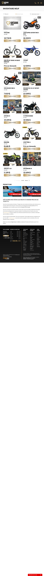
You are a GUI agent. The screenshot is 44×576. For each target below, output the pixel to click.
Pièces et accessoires (38, 246)
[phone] (35, 3)
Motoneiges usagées (31, 242)
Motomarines (25, 241)
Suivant (27, 180)
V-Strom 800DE (28, 116)
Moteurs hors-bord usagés (32, 246)
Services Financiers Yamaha (38, 239)
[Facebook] (13, 241)
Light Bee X (27, 142)
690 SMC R (7, 116)
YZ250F (25, 60)
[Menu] (41, 3)
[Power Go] (12, 258)
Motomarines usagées (32, 244)
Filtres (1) (6, 14)
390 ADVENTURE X (9, 88)
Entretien (38, 244)
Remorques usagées (31, 248)
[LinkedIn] (16, 241)
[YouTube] (19, 241)
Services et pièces (38, 243)
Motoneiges (25, 242)
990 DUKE (7, 32)
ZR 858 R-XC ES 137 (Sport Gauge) (31, 88)
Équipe (38, 235)
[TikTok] (18, 241)
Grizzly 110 (7, 168)
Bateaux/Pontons (25, 234)
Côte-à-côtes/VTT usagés (31, 237)
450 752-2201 (6, 237)
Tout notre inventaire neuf (25, 233)
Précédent (17, 180)
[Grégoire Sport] (5, 3)
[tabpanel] (15, 235)
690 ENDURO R (27, 168)
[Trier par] (35, 14)
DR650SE (6, 142)
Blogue (38, 234)
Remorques (24, 245)
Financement (39, 237)
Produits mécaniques (25, 244)
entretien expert (6, 212)
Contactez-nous (12, 217)
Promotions (38, 241)
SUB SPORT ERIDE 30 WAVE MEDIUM (12, 61)
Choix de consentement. (30, 258)
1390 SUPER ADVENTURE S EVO (31, 33)
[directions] (38, 3)
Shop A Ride (10, 256)
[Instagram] (15, 241)
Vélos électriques (24, 247)
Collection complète (24, 249)
